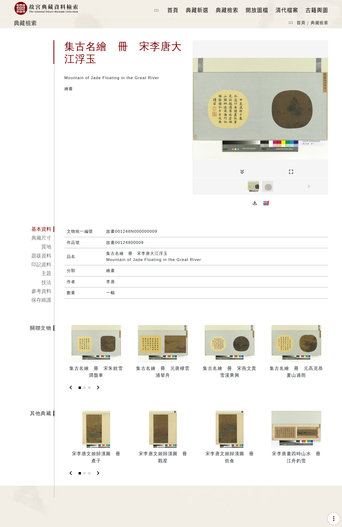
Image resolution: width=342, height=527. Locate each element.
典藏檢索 (319, 22)
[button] (255, 203)
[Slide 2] (84, 388)
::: (156, 10)
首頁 (301, 22)
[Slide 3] (89, 388)
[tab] (34, 229)
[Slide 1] (80, 388)
